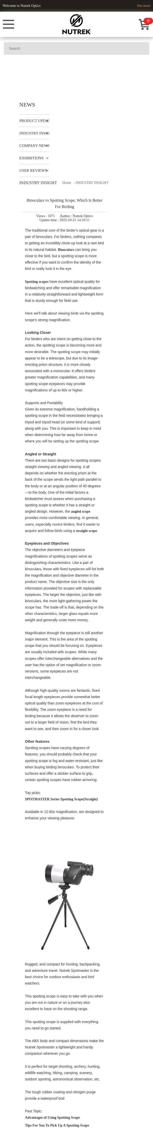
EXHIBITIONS (31, 158)
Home (66, 183)
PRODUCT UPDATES (37, 121)
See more (143, 6)
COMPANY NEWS (34, 146)
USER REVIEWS (33, 170)
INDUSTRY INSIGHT (36, 133)
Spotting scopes (36, 282)
